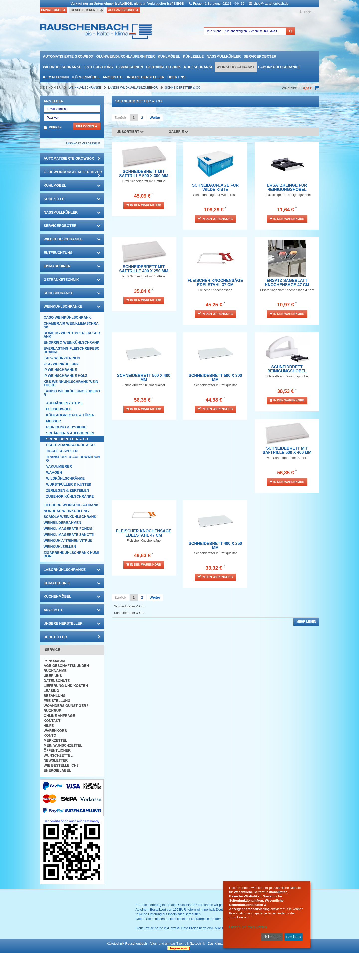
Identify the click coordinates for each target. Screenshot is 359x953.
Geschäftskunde (87, 10)
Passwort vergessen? (83, 143)
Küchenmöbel (86, 77)
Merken (55, 127)
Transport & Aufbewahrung (73, 458)
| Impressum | (178, 948)
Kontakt (52, 721)
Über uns (176, 77)
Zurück (120, 118)
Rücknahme (55, 671)
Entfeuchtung (98, 67)
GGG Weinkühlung (61, 364)
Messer (53, 421)
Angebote (112, 77)
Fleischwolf (58, 409)
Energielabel (57, 770)
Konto (50, 735)
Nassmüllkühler (224, 56)
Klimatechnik (56, 77)
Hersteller (72, 637)
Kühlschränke (198, 67)
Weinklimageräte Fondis (68, 529)
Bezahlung (55, 696)
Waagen (54, 472)
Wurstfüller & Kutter (68, 484)
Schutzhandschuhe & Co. (71, 445)
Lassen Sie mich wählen (248, 927)
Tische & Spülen (62, 451)
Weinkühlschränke (235, 67)
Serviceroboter (260, 56)
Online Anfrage (59, 716)
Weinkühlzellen (60, 547)
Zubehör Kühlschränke (70, 496)
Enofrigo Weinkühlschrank (71, 342)
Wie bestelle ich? (61, 765)
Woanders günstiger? (66, 706)
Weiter (155, 118)
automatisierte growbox (68, 56)
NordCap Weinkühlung (66, 511)
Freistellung (57, 701)
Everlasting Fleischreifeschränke (71, 350)
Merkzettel (55, 740)
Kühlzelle (193, 56)
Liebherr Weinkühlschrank (71, 505)
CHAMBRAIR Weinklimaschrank (71, 325)
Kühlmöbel (169, 56)
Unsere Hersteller (144, 77)
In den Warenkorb (143, 205)
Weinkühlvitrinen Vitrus (68, 541)
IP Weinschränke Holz (65, 376)
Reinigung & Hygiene (66, 427)
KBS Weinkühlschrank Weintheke (71, 383)
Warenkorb (55, 731)
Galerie (178, 132)
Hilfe (49, 726)
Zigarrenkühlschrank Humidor (71, 554)
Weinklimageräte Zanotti (69, 535)
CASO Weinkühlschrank (67, 317)
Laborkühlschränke (279, 67)
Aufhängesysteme (64, 403)
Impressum (54, 661)
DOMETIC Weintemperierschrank (72, 334)
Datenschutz (57, 681)
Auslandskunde (123, 10)
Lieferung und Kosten (66, 686)
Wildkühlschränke (62, 67)
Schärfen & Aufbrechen (70, 433)
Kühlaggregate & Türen (70, 415)
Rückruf (52, 711)
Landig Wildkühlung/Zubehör (133, 87)
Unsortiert (130, 132)
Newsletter (56, 760)
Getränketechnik (163, 67)
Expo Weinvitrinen (62, 358)
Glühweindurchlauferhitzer (125, 56)
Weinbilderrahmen (62, 523)
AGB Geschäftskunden (66, 666)
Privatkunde (53, 10)
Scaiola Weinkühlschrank (70, 517)
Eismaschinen (129, 67)
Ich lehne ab (271, 937)
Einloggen (86, 126)
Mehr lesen (306, 621)
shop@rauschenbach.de (270, 3)
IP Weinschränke (60, 370)
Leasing (51, 691)
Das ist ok (293, 937)
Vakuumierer (59, 466)
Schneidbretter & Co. (183, 87)
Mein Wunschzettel (63, 745)
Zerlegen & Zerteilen (67, 490)
